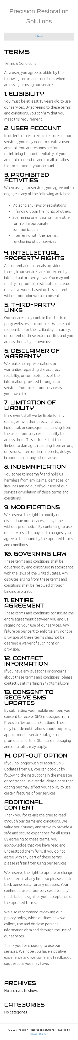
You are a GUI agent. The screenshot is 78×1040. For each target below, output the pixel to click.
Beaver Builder (39, 1033)
